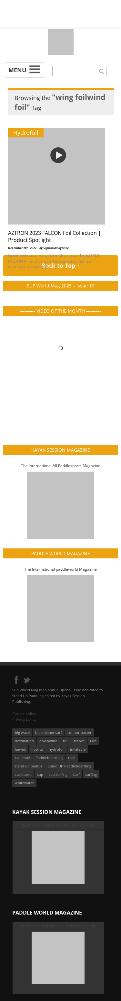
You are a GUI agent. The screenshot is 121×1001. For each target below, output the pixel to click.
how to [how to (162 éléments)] (37, 749)
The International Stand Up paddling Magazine (58, 925)
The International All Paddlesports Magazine (60, 465)
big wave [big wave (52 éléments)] (22, 732)
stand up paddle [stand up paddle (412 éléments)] (28, 766)
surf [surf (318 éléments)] (76, 774)
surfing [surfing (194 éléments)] (91, 774)
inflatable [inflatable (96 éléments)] (78, 749)
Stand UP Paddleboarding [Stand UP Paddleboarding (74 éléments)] (69, 766)
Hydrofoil (25, 132)
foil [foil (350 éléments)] (65, 740)
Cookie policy (24, 713)
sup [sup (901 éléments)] (40, 774)
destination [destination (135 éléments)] (24, 740)
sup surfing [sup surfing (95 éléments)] (58, 774)
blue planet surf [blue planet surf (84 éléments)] (48, 732)
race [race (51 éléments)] (71, 757)
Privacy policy (24, 719)
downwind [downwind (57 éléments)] (48, 740)
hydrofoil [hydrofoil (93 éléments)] (57, 749)
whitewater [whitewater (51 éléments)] (24, 782)
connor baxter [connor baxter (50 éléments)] (79, 732)
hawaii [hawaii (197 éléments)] (20, 749)
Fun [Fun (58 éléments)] (93, 740)
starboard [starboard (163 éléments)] (23, 774)
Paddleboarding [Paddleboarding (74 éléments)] (49, 757)
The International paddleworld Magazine (60, 569)
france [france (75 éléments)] (79, 740)
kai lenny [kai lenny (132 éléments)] (22, 757)
